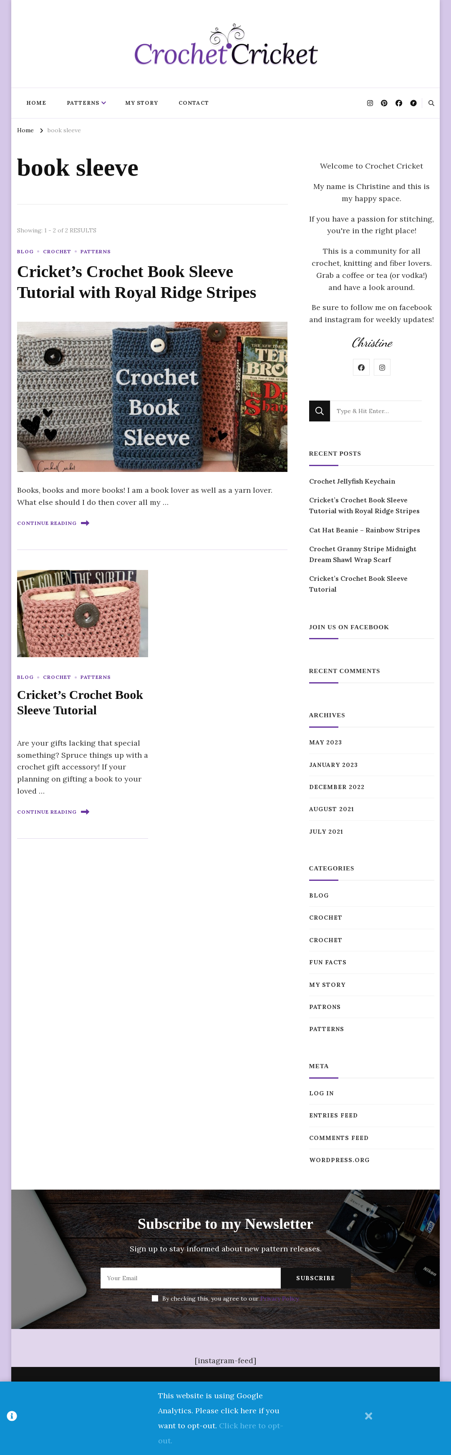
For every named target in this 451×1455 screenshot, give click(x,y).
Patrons (325, 1007)
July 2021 (326, 831)
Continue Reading (53, 523)
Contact (194, 102)
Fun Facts (328, 962)
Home (36, 102)
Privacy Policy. (280, 1298)
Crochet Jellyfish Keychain (352, 481)
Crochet (57, 251)
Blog (25, 251)
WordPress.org (339, 1160)
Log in (321, 1093)
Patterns (83, 102)
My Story (141, 102)
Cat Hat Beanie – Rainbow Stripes (364, 530)
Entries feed (333, 1115)
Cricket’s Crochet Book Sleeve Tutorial (358, 583)
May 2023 (325, 742)
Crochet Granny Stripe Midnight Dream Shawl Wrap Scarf (362, 554)
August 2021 (331, 809)
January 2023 (333, 765)
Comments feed (339, 1138)
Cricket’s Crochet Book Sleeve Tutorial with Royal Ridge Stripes (364, 505)
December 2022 (337, 787)
